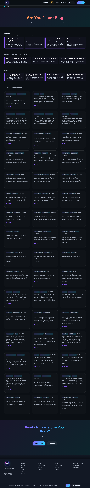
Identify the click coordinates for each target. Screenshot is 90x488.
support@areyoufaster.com (78, 463)
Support (23, 469)
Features (23, 463)
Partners (57, 2)
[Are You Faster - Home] (7, 2)
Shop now (71, 2)
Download (23, 465)
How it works (45, 2)
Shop (22, 471)
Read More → (9, 107)
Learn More (52, 443)
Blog (52, 2)
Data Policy (40, 467)
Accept (68, 485)
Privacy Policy (41, 463)
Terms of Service (41, 465)
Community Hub (75, 467)
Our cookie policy (76, 485)
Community (63, 2)
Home (5, 6)
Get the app (80, 2)
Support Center (75, 465)
